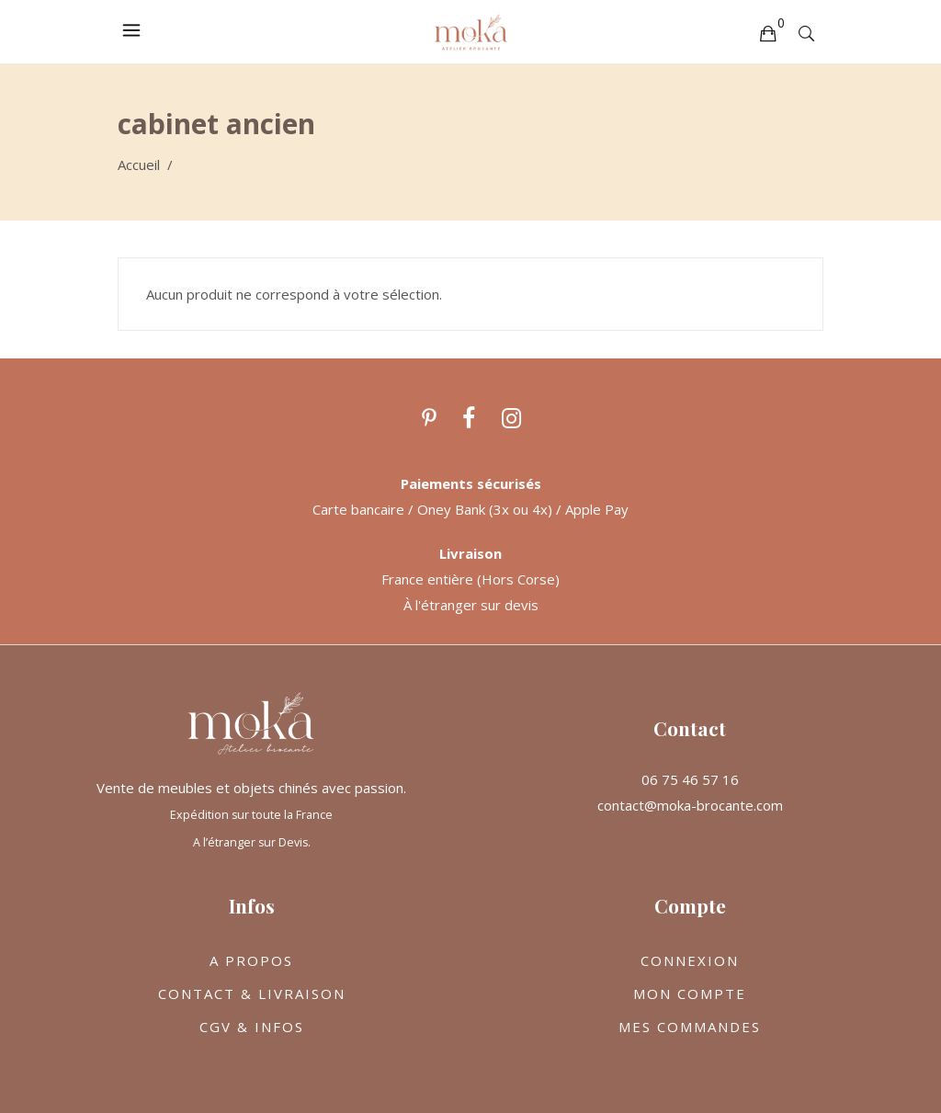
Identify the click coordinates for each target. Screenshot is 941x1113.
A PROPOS (251, 960)
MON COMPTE (689, 993)
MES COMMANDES (689, 1026)
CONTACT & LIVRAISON (252, 993)
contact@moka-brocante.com (690, 805)
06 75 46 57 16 (690, 779)
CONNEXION (690, 960)
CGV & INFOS (251, 1026)
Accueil (139, 164)
